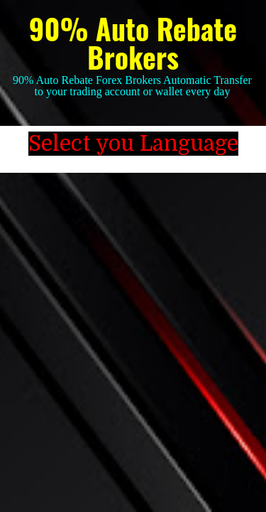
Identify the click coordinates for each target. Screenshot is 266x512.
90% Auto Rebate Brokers (133, 42)
